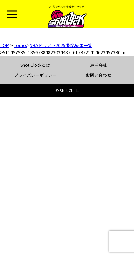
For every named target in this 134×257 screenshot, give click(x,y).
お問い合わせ (98, 75)
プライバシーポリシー (35, 75)
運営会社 (98, 65)
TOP (4, 45)
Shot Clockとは (35, 65)
